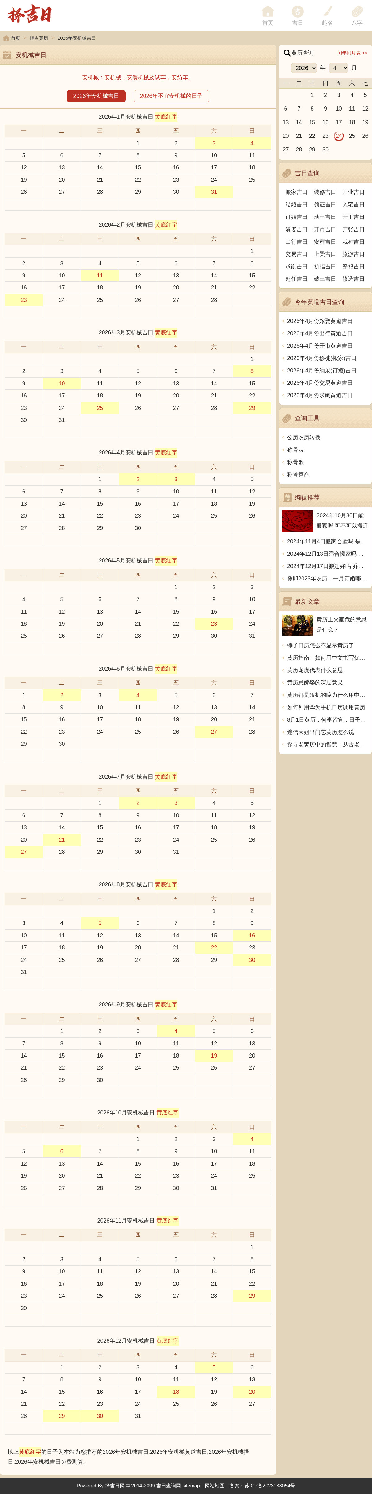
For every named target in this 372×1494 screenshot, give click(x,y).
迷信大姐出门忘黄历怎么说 (320, 732)
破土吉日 (325, 279)
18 (252, 167)
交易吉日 (297, 254)
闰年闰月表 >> (352, 52)
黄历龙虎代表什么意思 (315, 670)
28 (100, 192)
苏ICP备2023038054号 (270, 1485)
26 (24, 192)
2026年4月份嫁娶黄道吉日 (320, 321)
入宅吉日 (353, 205)
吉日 (297, 23)
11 (252, 155)
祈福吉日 (325, 266)
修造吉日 (353, 279)
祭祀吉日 (353, 266)
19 (24, 180)
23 (176, 180)
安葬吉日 (325, 242)
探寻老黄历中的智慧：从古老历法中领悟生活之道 (328, 744)
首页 (15, 38)
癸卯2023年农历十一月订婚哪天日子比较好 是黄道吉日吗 (328, 578)
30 (176, 192)
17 (214, 167)
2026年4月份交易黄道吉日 (320, 383)
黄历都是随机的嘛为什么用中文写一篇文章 (328, 695)
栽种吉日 (353, 242)
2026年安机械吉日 (96, 96)
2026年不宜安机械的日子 (171, 96)
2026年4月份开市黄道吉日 (320, 346)
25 (252, 180)
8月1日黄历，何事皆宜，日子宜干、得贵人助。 (328, 720)
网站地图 (215, 1485)
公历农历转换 (304, 437)
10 (214, 155)
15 (138, 167)
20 (62, 180)
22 (138, 180)
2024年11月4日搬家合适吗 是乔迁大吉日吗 (328, 541)
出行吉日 (297, 242)
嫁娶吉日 (297, 229)
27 (62, 192)
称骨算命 (298, 474)
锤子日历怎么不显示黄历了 (320, 645)
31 (214, 192)
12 (24, 167)
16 (176, 167)
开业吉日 (353, 192)
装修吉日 (325, 192)
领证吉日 (325, 205)
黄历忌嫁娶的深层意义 (315, 683)
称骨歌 (295, 462)
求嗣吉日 (297, 266)
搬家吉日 (297, 192)
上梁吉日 (325, 254)
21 (100, 180)
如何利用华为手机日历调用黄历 (326, 707)
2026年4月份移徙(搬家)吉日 (321, 358)
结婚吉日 (297, 205)
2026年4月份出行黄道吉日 (320, 333)
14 (100, 167)
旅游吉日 (353, 254)
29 (138, 192)
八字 (357, 23)
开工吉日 (353, 217)
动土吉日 (325, 217)
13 (62, 167)
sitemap (191, 1485)
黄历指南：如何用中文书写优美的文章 (328, 658)
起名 (327, 23)
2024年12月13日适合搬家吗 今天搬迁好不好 (328, 554)
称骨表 (295, 450)
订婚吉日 (297, 217)
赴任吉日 (297, 279)
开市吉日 (325, 229)
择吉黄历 (39, 38)
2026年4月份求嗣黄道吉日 (320, 395)
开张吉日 (353, 229)
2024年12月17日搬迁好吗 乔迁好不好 (328, 566)
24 (214, 180)
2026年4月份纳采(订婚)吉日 (321, 370)
